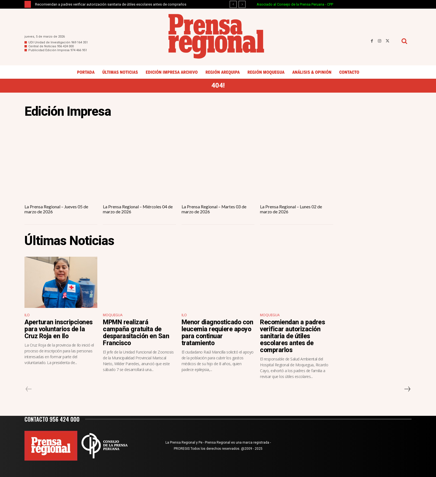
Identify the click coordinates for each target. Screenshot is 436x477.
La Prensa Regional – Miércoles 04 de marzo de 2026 (138, 209)
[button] (404, 41)
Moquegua (113, 314)
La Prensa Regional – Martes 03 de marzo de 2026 (214, 209)
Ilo (27, 314)
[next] (242, 4)
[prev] (233, 4)
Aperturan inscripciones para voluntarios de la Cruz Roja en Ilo (59, 329)
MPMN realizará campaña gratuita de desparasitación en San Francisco (136, 332)
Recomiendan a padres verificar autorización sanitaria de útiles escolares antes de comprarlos (110, 4)
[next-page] (407, 389)
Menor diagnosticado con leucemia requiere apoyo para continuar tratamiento (213, 332)
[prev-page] (28, 389)
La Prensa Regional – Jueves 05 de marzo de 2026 (56, 209)
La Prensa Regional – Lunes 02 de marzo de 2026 (291, 209)
